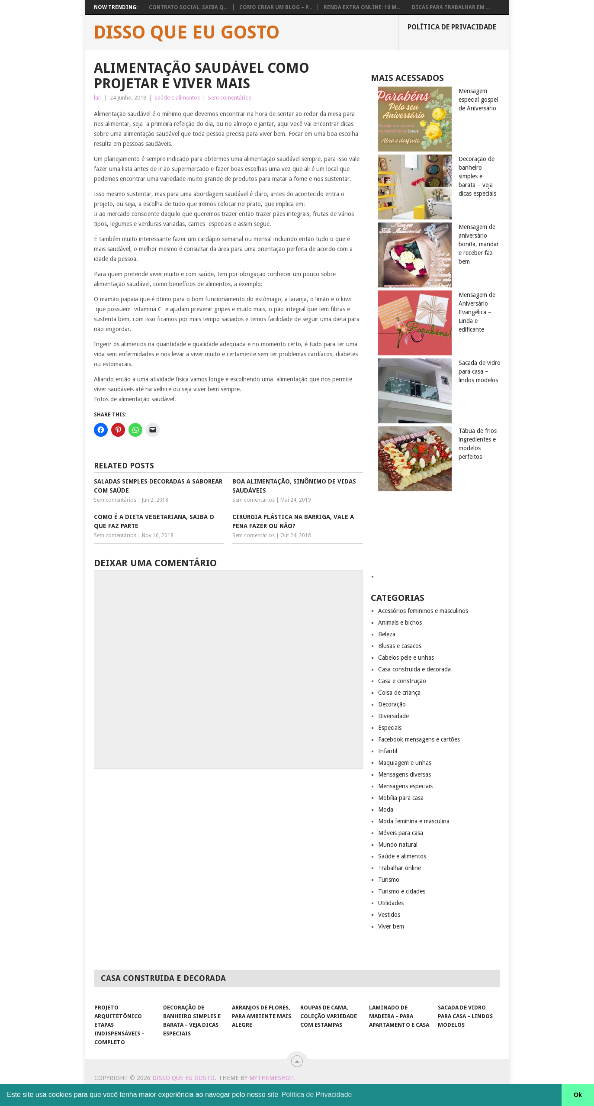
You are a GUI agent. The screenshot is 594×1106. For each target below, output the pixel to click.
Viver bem (391, 926)
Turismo (388, 879)
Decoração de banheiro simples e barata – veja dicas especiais (477, 176)
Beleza (386, 634)
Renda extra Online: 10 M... (362, 7)
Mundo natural (397, 844)
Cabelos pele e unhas (406, 657)
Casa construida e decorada (414, 669)
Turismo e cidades (401, 891)
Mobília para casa (401, 797)
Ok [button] (578, 1094)
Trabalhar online (399, 867)
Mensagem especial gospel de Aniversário (478, 99)
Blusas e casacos (399, 645)
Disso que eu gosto (186, 32)
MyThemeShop (271, 1077)
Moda (385, 809)
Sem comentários (229, 97)
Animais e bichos (400, 622)
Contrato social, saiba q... (188, 7)
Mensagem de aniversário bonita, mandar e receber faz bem (479, 244)
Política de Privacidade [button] (317, 1094)
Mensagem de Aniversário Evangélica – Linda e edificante (477, 312)
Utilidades (391, 903)
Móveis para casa (400, 832)
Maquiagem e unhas (404, 762)
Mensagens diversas (404, 774)
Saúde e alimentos (177, 97)
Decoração (392, 704)
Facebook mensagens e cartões (419, 739)
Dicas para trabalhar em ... (451, 7)
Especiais (389, 727)
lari (98, 97)
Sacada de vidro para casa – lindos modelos (480, 371)
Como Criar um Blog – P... (275, 7)
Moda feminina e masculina (414, 821)
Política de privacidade (452, 27)
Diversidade (393, 716)
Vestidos (389, 914)
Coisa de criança (399, 692)
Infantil (387, 751)
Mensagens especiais (405, 786)
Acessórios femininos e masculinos (423, 610)
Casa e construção (402, 680)
